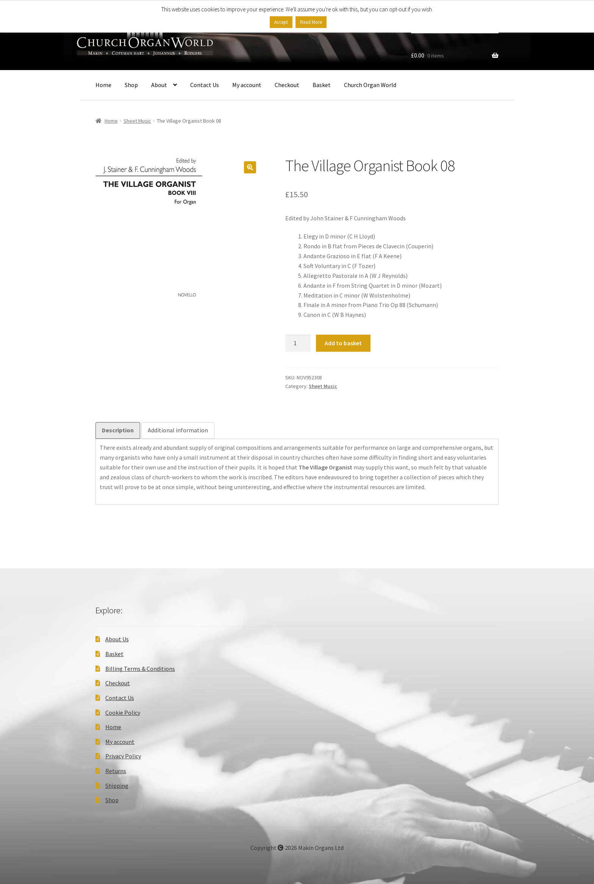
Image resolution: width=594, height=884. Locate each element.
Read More (311, 22)
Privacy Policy (123, 756)
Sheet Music (137, 120)
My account (246, 85)
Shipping (116, 785)
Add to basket (343, 343)
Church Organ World (370, 85)
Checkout (287, 85)
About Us (117, 639)
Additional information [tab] (178, 430)
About (159, 85)
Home (103, 85)
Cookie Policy (122, 712)
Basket (322, 85)
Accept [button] (281, 22)
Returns (115, 771)
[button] (250, 167)
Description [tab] (118, 430)
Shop (131, 85)
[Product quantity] (298, 343)
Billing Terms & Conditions (140, 668)
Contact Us (204, 85)
